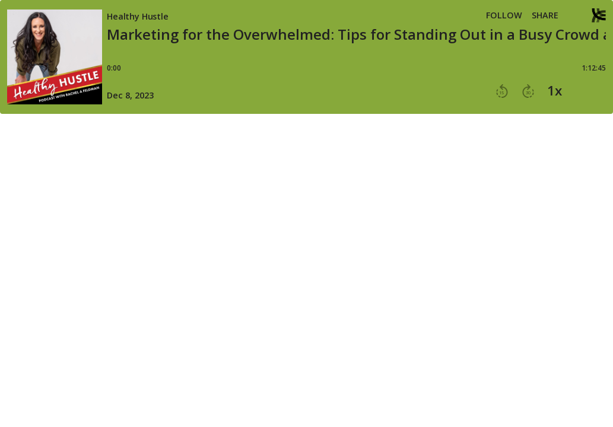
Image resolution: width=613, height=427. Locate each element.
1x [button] (554, 90)
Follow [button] (504, 15)
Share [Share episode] (545, 15)
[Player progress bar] (356, 61)
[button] (575, 16)
